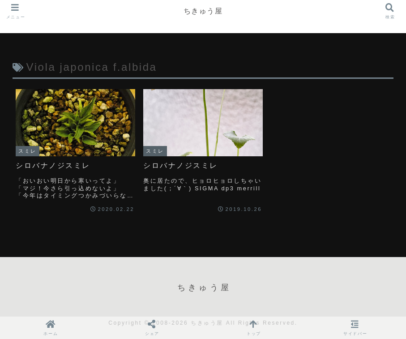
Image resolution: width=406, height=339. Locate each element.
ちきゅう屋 (203, 11)
